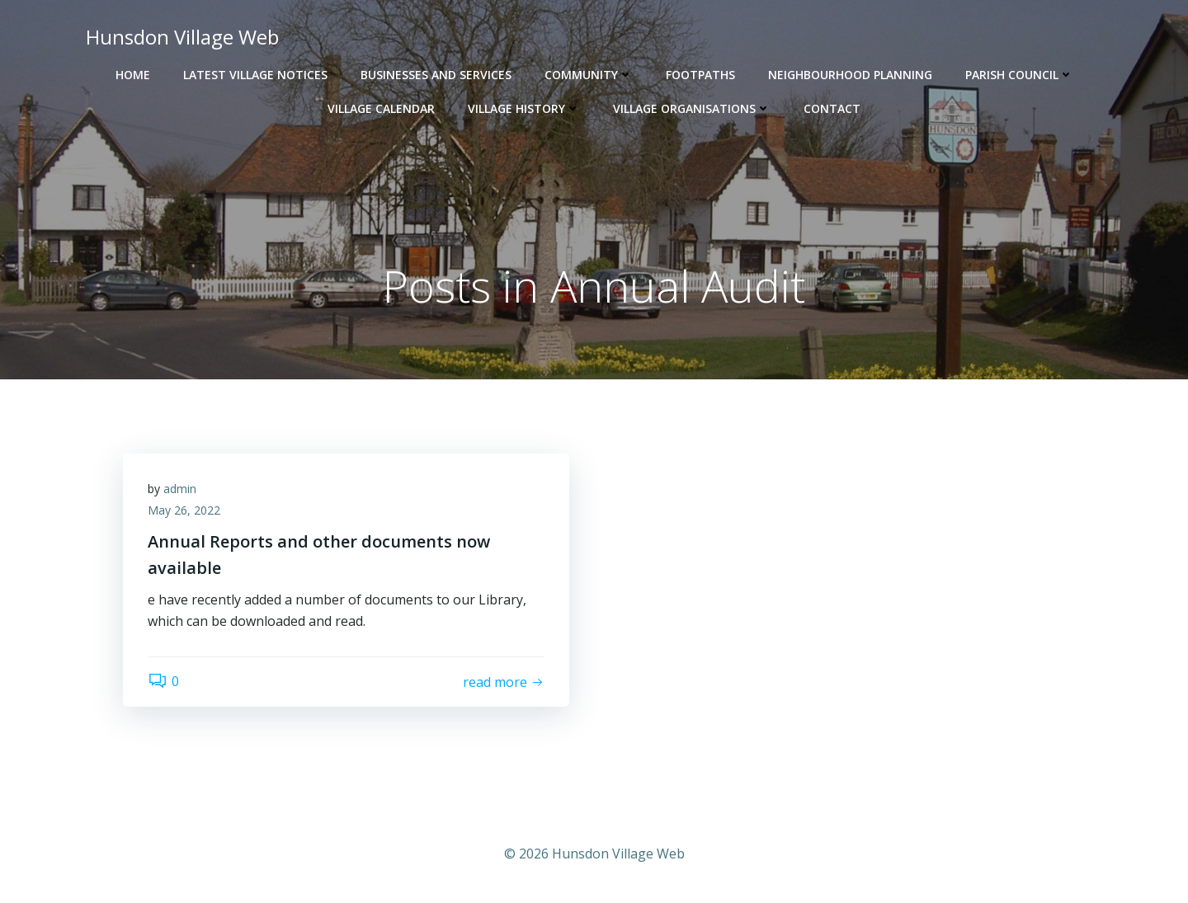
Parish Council (1019, 74)
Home (133, 74)
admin (179, 488)
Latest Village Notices (255, 74)
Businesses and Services (436, 74)
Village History (524, 108)
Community (588, 74)
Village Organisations (692, 108)
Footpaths (700, 74)
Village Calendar (381, 108)
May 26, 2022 (184, 510)
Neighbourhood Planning (850, 74)
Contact (832, 108)
